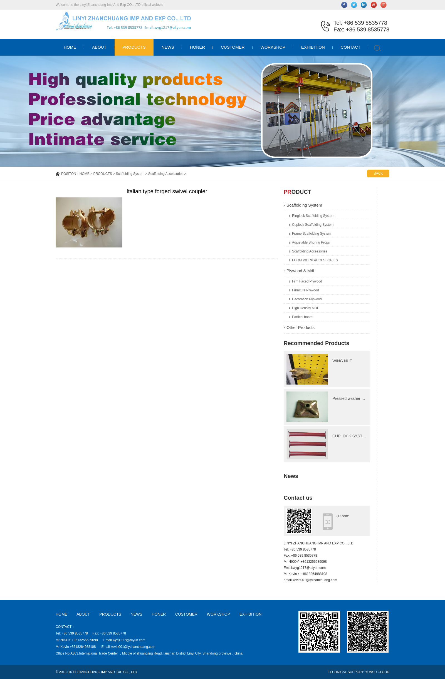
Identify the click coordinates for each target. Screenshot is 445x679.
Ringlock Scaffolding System (313, 216)
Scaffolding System (130, 174)
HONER (197, 47)
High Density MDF (305, 308)
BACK (378, 173)
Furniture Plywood (305, 290)
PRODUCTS (134, 47)
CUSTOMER (233, 47)
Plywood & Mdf (300, 270)
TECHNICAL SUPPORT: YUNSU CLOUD (358, 672)
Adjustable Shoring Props (311, 242)
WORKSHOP (273, 47)
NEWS (168, 47)
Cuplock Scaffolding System (312, 225)
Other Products (300, 327)
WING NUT (342, 361)
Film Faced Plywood (307, 281)
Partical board (302, 317)
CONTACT (350, 47)
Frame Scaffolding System (311, 234)
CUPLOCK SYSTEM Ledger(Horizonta (365, 436)
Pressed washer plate (351, 398)
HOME (70, 47)
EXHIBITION (313, 47)
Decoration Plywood (307, 299)
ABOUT (99, 47)
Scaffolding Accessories (166, 174)
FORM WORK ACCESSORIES (315, 260)
